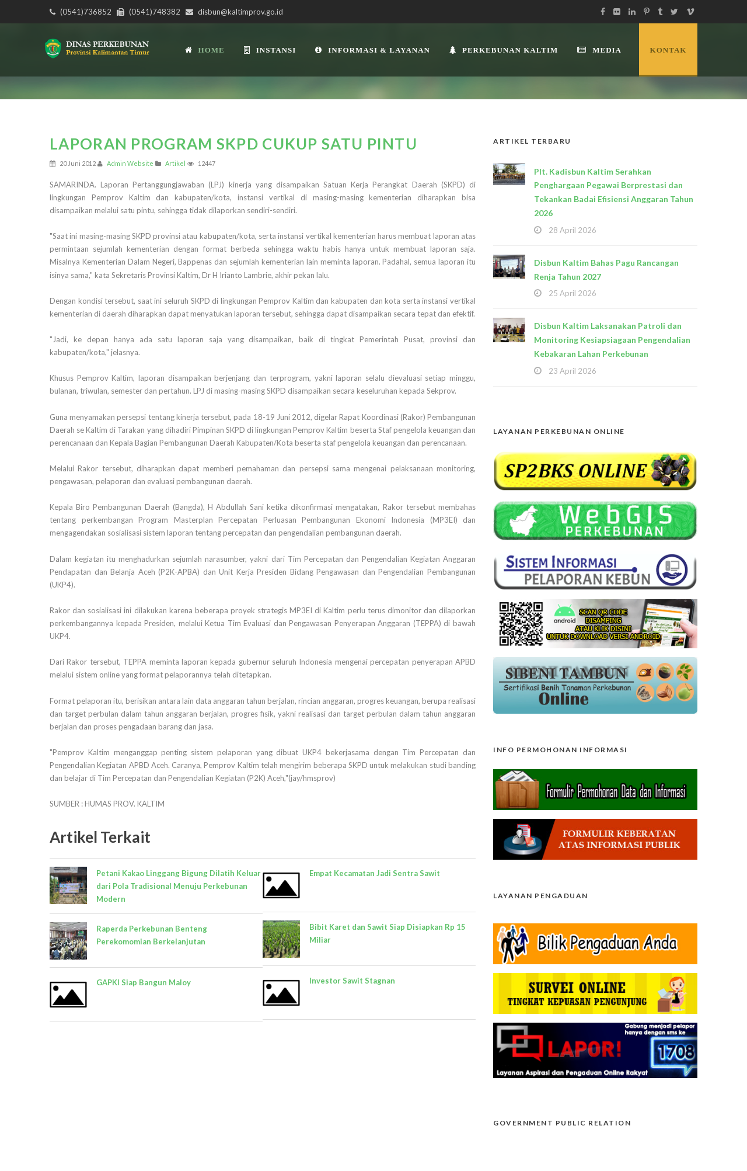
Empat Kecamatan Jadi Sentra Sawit (374, 873)
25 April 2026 (572, 293)
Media (599, 50)
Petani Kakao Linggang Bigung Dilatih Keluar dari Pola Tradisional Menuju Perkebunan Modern (178, 886)
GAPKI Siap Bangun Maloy (143, 982)
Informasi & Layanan (372, 50)
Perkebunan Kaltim (503, 50)
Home (205, 50)
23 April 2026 (572, 371)
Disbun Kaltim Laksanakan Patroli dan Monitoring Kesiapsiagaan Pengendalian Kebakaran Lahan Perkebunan (612, 340)
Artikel (175, 163)
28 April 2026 (572, 230)
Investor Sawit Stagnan (352, 980)
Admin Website (130, 163)
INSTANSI (270, 50)
